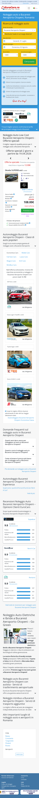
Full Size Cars (11, 257)
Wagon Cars (11, 261)
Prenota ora (27, 210)
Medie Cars (26, 253)
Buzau (7, 745)
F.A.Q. (22, 777)
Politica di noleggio (6, 784)
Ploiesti (8, 743)
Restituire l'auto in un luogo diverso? (18, 34)
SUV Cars (22, 261)
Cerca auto (29, 61)
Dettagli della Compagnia (8, 786)
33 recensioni (13, 555)
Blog (22, 784)
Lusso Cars (24, 257)
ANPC (3, 788)
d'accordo (26, 3)
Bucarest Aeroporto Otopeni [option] (14, 30)
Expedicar (31, 519)
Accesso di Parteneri (7, 777)
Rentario (32, 577)
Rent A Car (31, 548)
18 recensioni (13, 584)
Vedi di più (31, 493)
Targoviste (9, 741)
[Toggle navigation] (29, 8)
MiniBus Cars (12, 265)
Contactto (24, 779)
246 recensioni (13, 526)
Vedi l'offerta (29, 206)
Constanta (9, 738)
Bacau (7, 736)
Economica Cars (12, 253)
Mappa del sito (25, 786)
